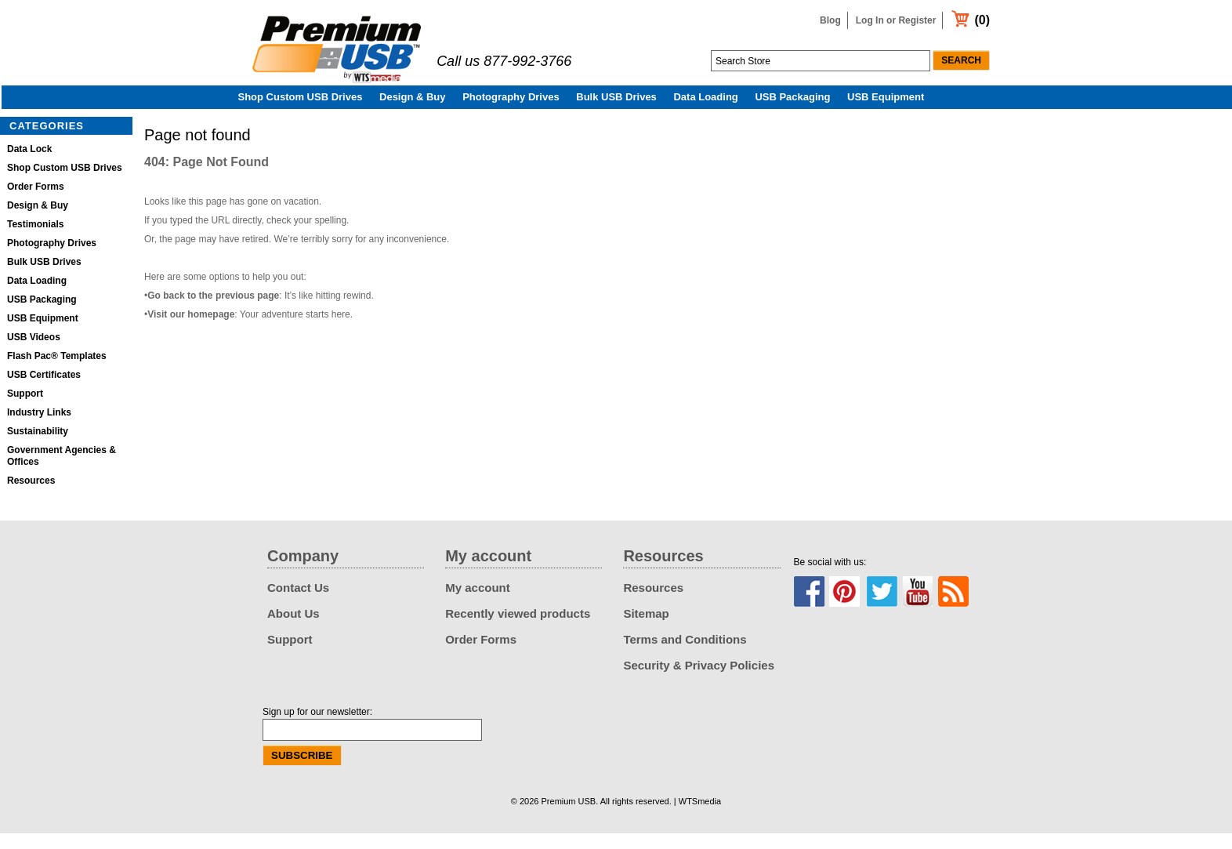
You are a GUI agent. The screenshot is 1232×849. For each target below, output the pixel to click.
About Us (293, 629)
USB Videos (33, 352)
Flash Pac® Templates (57, 371)
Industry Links (39, 428)
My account (477, 603)
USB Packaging (792, 112)
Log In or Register (896, 20)
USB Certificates (44, 390)
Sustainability (37, 446)
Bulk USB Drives (616, 112)
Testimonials (35, 239)
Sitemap (646, 629)
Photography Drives (511, 112)
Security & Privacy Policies (698, 681)
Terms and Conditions (684, 655)
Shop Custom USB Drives (300, 112)
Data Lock (29, 164)
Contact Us (298, 603)
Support (25, 409)
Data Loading (705, 112)
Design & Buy (412, 112)
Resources (31, 496)
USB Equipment (885, 112)
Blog (830, 20)
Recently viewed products (517, 629)
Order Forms (35, 202)
